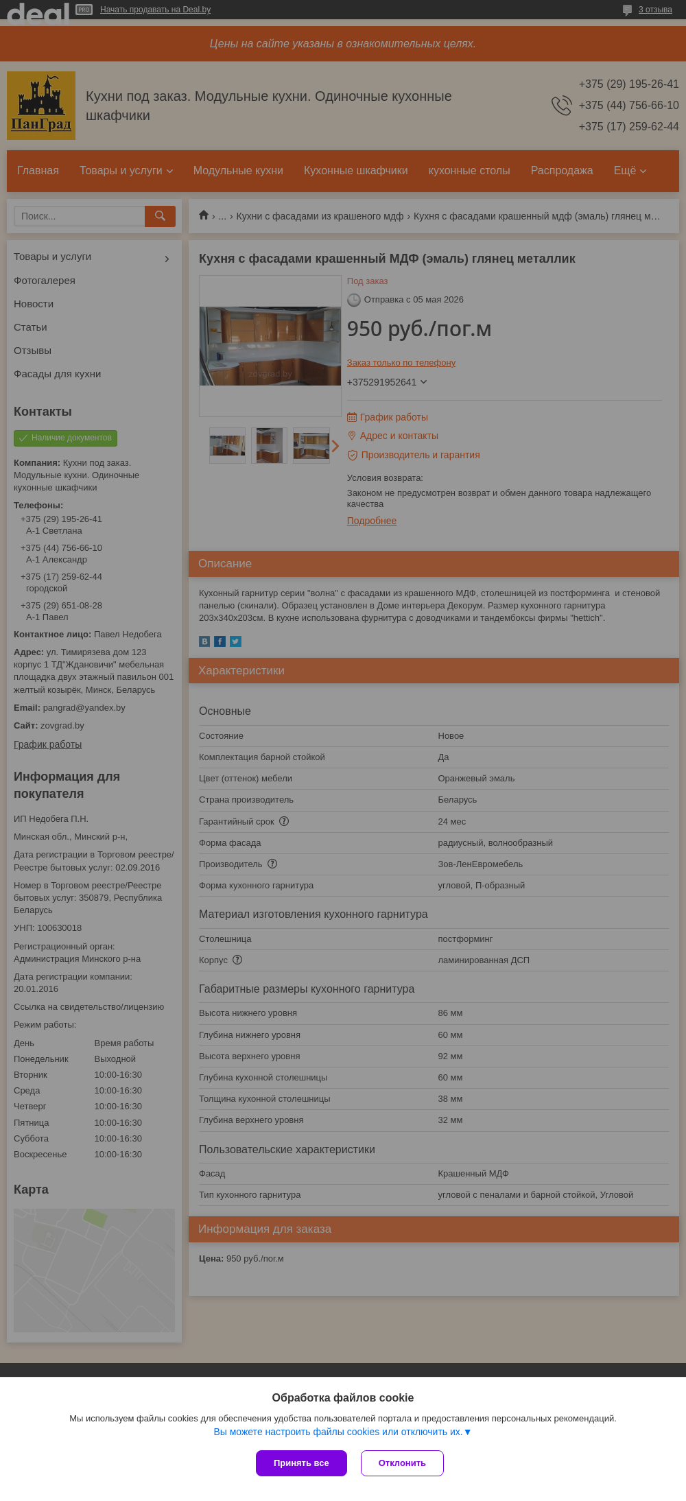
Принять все (301, 1463)
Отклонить (402, 1463)
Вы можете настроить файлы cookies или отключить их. (337, 1431)
